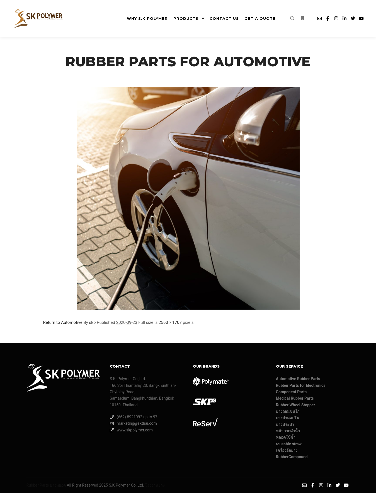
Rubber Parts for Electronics (301, 385)
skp (92, 322)
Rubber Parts (37, 485)
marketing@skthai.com (133, 423)
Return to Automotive (63, 322)
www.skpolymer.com (131, 430)
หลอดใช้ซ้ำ (285, 437)
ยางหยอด (58, 485)
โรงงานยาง (155, 485)
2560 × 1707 (170, 322)
